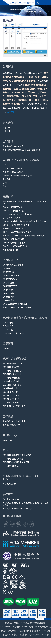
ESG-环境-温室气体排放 (13, 374)
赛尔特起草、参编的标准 (13, 146)
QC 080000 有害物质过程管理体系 (17, 214)
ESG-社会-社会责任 (11, 466)
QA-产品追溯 (8, 293)
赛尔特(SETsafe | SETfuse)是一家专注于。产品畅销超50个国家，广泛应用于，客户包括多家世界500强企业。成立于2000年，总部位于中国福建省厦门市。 (25, 92)
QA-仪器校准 (8, 290)
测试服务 (6, 179)
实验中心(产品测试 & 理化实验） (22, 161)
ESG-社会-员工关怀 (11, 392)
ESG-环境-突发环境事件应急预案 (17, 462)
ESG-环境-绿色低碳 (11, 378)
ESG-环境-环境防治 (11, 367)
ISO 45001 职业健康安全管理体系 (17, 225)
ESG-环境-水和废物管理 (13, 371)
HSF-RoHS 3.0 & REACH (13, 333)
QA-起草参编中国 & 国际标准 (15, 304)
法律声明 (8, 495)
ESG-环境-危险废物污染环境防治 (17, 455)
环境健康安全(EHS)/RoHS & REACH (25, 318)
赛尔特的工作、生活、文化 (14, 421)
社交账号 (6, 131)
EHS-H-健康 (8, 326)
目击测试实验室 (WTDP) (13, 172)
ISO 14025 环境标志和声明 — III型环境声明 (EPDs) (24, 221)
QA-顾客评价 (8, 297)
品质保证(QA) (11, 260)
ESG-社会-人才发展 (11, 395)
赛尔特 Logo (10, 435)
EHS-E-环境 (8, 323)
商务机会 (6, 128)
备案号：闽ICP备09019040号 (34, 634)
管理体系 (8, 197)
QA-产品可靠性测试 (11, 276)
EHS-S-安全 (8, 330)
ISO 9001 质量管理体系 (13, 207)
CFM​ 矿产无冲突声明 (11, 218)
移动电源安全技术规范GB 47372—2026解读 (21, 150)
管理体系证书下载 (10, 250)
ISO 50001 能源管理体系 (13, 228)
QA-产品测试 (8, 272)
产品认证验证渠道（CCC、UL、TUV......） (22, 478)
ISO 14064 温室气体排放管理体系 (17, 232)
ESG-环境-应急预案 (11, 381)
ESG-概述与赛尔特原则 (12, 364)
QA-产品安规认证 (10, 279)
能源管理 (8, 344)
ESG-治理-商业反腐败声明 (14, 406)
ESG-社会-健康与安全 (12, 385)
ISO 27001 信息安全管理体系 (15, 246)
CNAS (5, 183)
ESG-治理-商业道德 (11, 403)
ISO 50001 (7, 348)
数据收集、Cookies (11, 499)
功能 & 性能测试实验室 (12, 169)
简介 (4, 165)
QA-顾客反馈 (8, 300)
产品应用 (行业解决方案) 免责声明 (17, 509)
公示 (6, 451)
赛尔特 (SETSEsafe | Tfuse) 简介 (17, 307)
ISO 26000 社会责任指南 (13, 239)
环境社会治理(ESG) (14, 359)
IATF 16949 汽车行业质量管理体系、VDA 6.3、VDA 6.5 (24, 202)
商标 (4, 186)
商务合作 (8, 123)
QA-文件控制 (8, 283)
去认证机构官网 (9, 484)
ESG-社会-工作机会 (11, 399)
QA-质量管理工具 (10, 286)
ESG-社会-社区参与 (11, 388)
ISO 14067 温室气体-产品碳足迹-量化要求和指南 (24, 236)
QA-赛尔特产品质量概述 (13, 265)
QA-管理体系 (8, 268)
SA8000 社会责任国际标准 (14, 243)
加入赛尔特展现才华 (11, 425)
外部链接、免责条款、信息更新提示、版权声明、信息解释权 (25, 504)
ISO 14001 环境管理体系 (13, 211)
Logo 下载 (7, 440)
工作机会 (8, 417)
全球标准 (8, 142)
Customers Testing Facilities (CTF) (18, 176)
